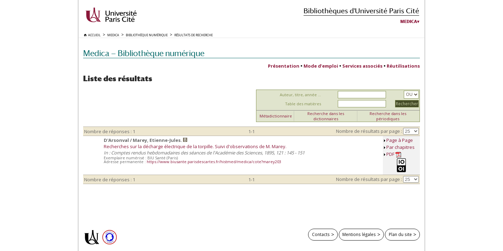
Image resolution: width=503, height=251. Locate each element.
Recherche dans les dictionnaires (325, 116)
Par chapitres (400, 147)
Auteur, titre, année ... (300, 94)
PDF (393, 154)
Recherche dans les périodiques (388, 116)
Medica (408, 21)
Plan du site (400, 234)
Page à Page (399, 140)
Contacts (321, 234)
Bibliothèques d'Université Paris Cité (361, 11)
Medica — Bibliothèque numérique (143, 53)
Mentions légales (359, 234)
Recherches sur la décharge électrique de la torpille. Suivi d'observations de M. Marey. (195, 146)
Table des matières (303, 103)
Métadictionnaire (276, 116)
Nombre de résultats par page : (369, 131)
